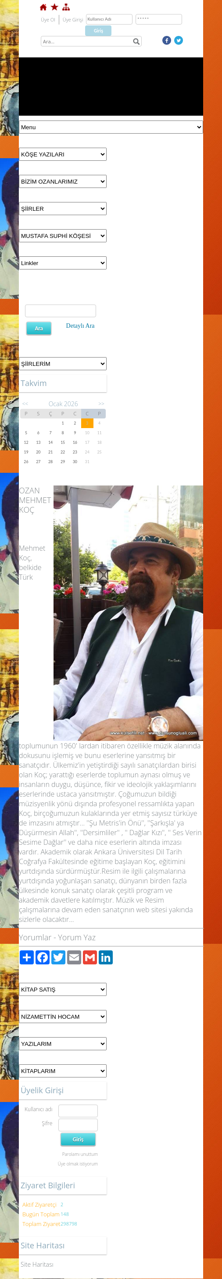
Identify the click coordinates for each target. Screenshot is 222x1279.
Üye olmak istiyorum (78, 1164)
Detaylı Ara (80, 325)
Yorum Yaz (77, 937)
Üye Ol (48, 19)
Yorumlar (35, 937)
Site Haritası (37, 1264)
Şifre (47, 1123)
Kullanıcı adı (38, 1109)
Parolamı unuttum (80, 1154)
